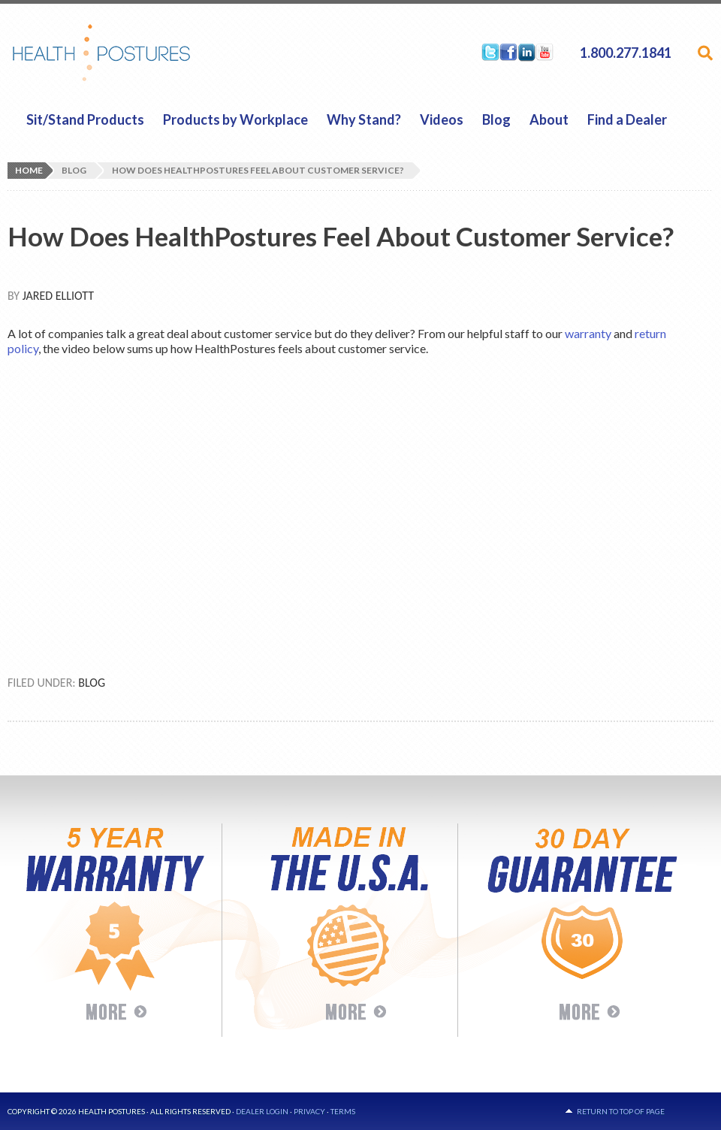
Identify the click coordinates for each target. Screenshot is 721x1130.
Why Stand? (364, 119)
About (549, 119)
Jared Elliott (58, 296)
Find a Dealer (627, 119)
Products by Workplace (235, 119)
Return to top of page (621, 1111)
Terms (342, 1111)
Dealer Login (262, 1111)
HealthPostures (130, 53)
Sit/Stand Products (85, 119)
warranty (588, 333)
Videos (441, 119)
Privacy (309, 1111)
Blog (496, 119)
